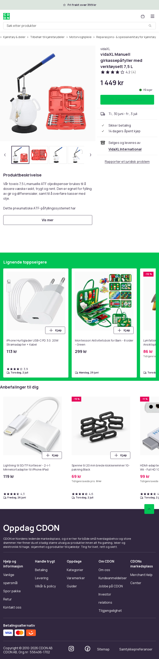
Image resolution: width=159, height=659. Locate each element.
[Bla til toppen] (149, 509)
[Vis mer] (47, 220)
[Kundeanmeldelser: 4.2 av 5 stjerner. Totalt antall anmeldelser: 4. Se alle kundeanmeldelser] (118, 72)
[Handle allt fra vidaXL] (105, 48)
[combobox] (79, 25)
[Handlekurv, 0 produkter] (143, 16)
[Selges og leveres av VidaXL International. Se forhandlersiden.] (125, 149)
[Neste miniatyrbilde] (90, 155)
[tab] (20, 155)
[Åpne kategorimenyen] (152, 16)
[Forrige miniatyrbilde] (5, 155)
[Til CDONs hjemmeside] (6, 16)
